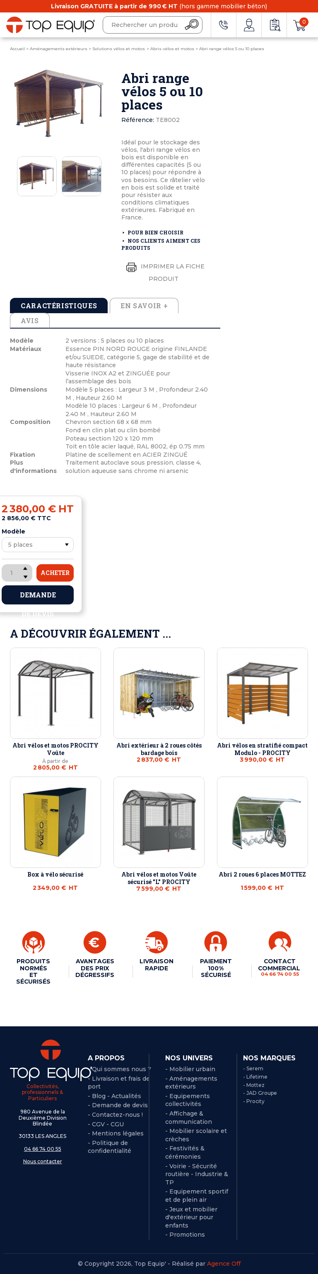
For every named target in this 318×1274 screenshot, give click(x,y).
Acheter (55, 573)
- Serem (253, 1068)
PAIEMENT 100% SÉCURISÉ (215, 967)
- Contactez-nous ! (115, 1114)
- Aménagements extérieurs (191, 1083)
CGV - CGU (108, 1124)
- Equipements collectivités (187, 1100)
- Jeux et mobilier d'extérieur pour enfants (191, 1217)
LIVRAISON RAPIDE (156, 964)
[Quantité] (17, 573)
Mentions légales (118, 1133)
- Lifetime (255, 1077)
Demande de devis (38, 597)
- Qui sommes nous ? (119, 1069)
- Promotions (185, 1234)
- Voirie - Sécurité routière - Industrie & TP (196, 1174)
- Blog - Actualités (114, 1096)
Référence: (137, 120)
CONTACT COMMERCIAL (279, 967)
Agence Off (224, 1263)
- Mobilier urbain (190, 1069)
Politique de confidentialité (109, 1147)
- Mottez (254, 1085)
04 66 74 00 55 (42, 1149)
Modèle (13, 531)
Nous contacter (42, 1161)
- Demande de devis (118, 1105)
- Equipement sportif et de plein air (196, 1195)
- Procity (254, 1101)
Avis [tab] (30, 320)
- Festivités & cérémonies (185, 1152)
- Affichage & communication (188, 1117)
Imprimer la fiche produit (164, 270)
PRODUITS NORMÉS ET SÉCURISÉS (33, 971)
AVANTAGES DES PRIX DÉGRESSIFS (95, 967)
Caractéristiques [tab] (59, 305)
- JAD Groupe (260, 1093)
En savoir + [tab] (144, 305)
